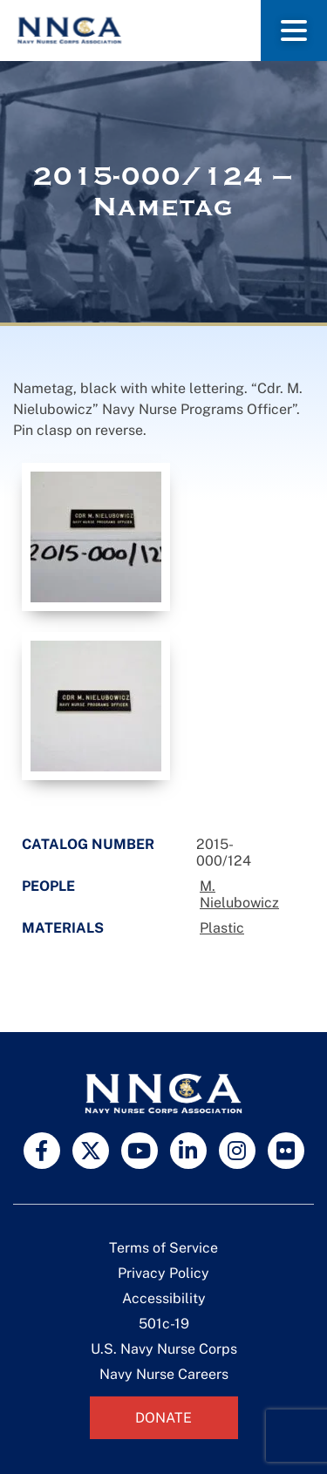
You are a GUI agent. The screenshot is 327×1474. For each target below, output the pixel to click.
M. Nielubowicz (239, 894)
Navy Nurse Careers (163, 1374)
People (48, 886)
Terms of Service (163, 1248)
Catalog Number (88, 844)
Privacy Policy (163, 1273)
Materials (63, 928)
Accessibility (164, 1298)
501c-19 (164, 1323)
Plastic (222, 928)
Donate (163, 1417)
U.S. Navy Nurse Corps (164, 1349)
